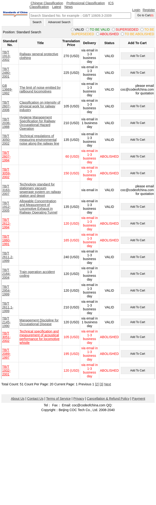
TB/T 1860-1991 (6, 240)
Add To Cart (137, 56)
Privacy (78, 398)
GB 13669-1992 (7, 89)
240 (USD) (71, 257)
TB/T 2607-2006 (6, 106)
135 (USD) (71, 140)
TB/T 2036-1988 (6, 123)
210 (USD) (71, 123)
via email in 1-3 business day (89, 55)
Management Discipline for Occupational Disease (39, 322)
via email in (89, 190)
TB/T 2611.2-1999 (7, 257)
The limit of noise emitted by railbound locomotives (40, 89)
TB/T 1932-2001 (6, 370)
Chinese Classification (47, 3)
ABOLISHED (109, 156)
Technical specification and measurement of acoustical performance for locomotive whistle (40, 337)
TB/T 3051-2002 (6, 337)
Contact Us (35, 398)
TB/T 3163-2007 (6, 190)
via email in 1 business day (89, 123)
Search (37, 22)
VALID (109, 56)
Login (136, 10)
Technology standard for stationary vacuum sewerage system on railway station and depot (40, 190)
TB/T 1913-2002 (6, 56)
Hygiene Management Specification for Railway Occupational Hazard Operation (38, 122)
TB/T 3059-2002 (6, 173)
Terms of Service (58, 398)
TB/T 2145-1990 (6, 322)
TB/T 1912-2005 (6, 206)
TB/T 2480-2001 (6, 72)
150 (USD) (71, 173)
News (68, 7)
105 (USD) (71, 106)
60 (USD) (72, 156)
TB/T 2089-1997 (6, 353)
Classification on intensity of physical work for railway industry (40, 106)
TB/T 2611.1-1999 (7, 307)
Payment (138, 398)
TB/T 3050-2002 (6, 139)
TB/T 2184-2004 (6, 273)
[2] (97, 384)
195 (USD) (71, 354)
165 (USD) (71, 240)
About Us (18, 398)
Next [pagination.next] (107, 384)
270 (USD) (71, 56)
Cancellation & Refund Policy (108, 398)
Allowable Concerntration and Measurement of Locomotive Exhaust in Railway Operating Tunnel (38, 206)
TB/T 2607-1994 (6, 156)
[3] (101, 384)
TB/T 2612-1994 (6, 223)
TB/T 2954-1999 (6, 290)
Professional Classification (85, 3)
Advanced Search (59, 22)
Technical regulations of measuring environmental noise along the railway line (39, 139)
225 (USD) (71, 73)
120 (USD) (71, 223)
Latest (56, 7)
